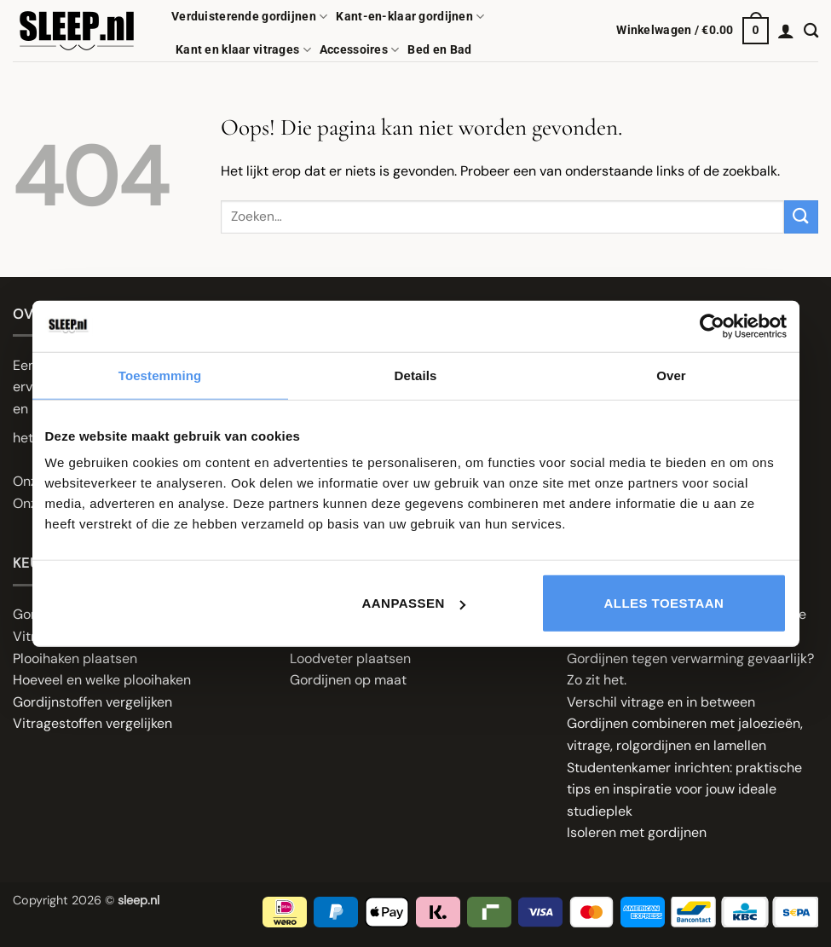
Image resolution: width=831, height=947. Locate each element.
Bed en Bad (439, 50)
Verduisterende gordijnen (249, 17)
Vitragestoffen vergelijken (92, 723)
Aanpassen (413, 603)
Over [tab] (671, 374)
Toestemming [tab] (160, 374)
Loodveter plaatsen (350, 658)
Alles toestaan (664, 603)
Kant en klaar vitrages (243, 50)
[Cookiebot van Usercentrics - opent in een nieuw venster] (712, 325)
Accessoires (360, 50)
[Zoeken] (811, 31)
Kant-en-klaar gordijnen (410, 17)
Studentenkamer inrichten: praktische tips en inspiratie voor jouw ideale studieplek (684, 789)
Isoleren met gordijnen (637, 832)
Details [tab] (416, 374)
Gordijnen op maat (348, 680)
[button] (692, 30)
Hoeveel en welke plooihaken (102, 680)
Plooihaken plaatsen (75, 658)
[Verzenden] (801, 217)
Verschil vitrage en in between (661, 702)
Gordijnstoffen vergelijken (92, 702)
